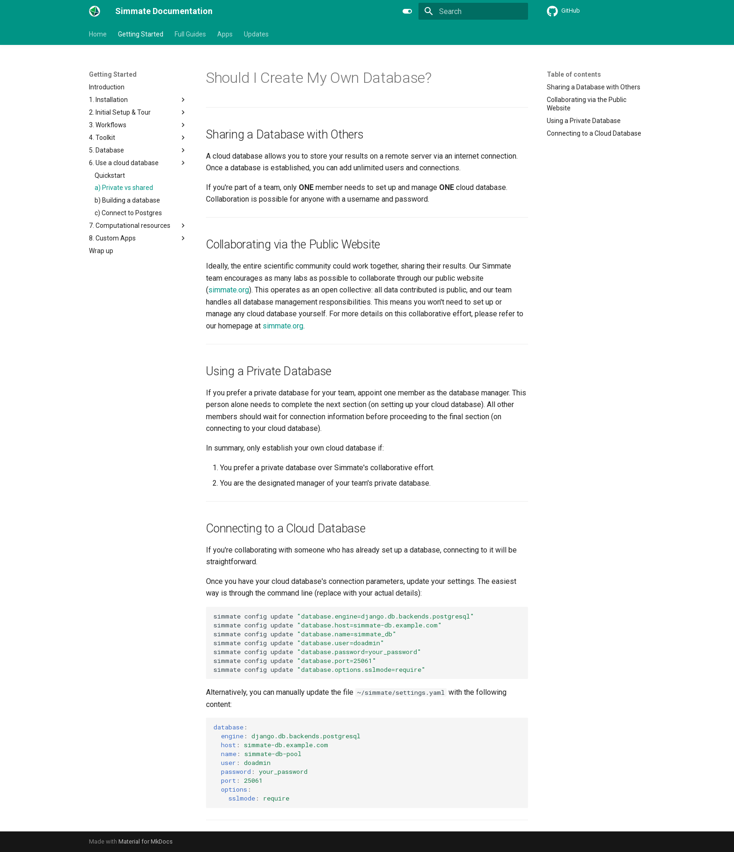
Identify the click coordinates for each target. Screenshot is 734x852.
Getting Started (140, 34)
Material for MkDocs (145, 841)
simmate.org (228, 289)
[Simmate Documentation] (94, 11)
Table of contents (574, 74)
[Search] (473, 11)
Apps (225, 34)
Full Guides (190, 34)
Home (98, 34)
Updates (256, 34)
